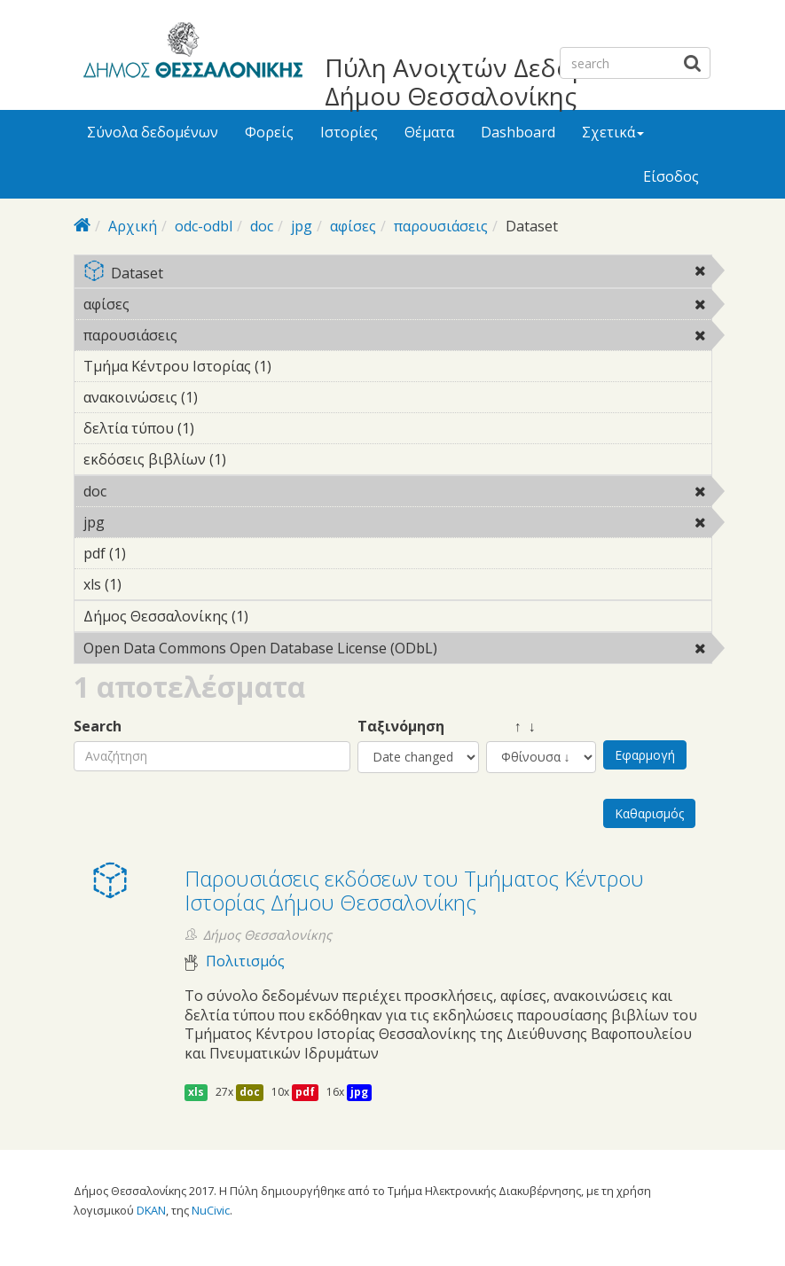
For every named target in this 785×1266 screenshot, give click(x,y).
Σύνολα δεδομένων (152, 132)
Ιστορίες (349, 132)
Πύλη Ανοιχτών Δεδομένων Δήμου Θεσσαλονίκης (486, 81)
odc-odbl (203, 226)
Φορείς (269, 132)
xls (196, 1091)
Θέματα (429, 132)
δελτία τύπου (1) (221, 428)
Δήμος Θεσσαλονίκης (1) (275, 616)
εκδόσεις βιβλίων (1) (253, 459)
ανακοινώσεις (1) (225, 397)
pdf (305, 1091)
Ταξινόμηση (400, 726)
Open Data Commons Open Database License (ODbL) (397, 650)
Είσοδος (671, 176)
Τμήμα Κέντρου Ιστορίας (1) (298, 366)
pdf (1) (153, 553)
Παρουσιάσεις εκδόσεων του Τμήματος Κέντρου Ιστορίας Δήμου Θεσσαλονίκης (414, 890)
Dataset (397, 274)
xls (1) (149, 584)
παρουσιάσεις (441, 226)
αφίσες (353, 226)
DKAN (151, 1210)
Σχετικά (613, 132)
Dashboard (518, 132)
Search (98, 726)
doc (261, 226)
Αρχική (132, 226)
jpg (301, 226)
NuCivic (211, 1210)
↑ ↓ (511, 726)
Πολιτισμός (245, 961)
